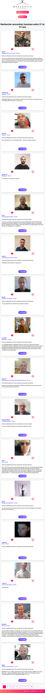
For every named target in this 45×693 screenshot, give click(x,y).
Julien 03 (4, 583)
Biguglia (4, 94)
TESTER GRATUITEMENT (22, 12)
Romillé (4, 625)
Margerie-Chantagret (7, 298)
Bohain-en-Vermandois (7, 666)
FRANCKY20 (5, 92)
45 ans (28, 380)
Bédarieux (4, 176)
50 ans (16, 503)
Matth (3, 665)
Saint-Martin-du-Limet (7, 257)
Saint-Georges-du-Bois (7, 216)
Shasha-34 (4, 174)
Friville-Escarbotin (6, 421)
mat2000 (4, 338)
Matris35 (4, 624)
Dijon (3, 544)
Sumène (4, 135)
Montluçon (4, 339)
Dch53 (3, 501)
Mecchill (4, 133)
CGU (28, 691)
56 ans (13, 421)
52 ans (8, 625)
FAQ (25, 691)
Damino (4, 256)
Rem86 (3, 297)
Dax (3, 462)
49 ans (10, 339)
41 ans (16, 666)
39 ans (9, 176)
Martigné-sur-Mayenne (7, 503)
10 (31, 686)
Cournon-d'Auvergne (7, 584)
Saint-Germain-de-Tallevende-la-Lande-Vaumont (14, 380)
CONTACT (41, 691)
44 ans (8, 135)
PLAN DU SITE (34, 691)
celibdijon (4, 542)
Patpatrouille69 (6, 420)
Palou (3, 215)
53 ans (8, 94)
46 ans (18, 53)
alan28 (3, 52)
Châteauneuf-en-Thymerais (9, 53)
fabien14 (4, 379)
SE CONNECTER (22, 16)
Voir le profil (22, 67)
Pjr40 (3, 460)
